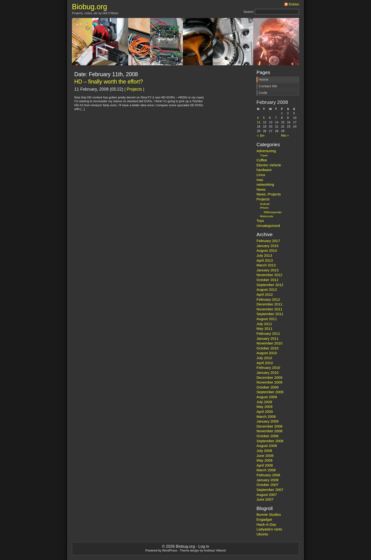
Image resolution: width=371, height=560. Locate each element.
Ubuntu (262, 534)
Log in (203, 546)
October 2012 (267, 280)
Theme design (189, 550)
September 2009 (269, 392)
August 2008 (266, 446)
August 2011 (266, 319)
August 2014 (266, 250)
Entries (294, 4)
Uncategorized (268, 226)
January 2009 (267, 421)
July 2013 (264, 255)
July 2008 (264, 451)
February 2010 (268, 368)
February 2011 (268, 333)
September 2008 (269, 441)
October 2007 (267, 485)
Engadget (264, 519)
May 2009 (264, 407)
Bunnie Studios (268, 514)
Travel (264, 155)
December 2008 (269, 426)
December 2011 (269, 304)
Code (263, 93)
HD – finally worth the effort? (108, 82)
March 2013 (266, 265)
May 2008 (264, 460)
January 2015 (267, 246)
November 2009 (269, 382)
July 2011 (264, 324)
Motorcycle (266, 216)
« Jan (260, 135)
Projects (134, 89)
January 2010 (267, 372)
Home (263, 79)
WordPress (169, 550)
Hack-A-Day (266, 524)
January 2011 (267, 338)
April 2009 (264, 412)
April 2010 (264, 363)
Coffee (261, 160)
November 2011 (269, 309)
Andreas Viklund (215, 550)
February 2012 (268, 299)
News (260, 189)
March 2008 (266, 470)
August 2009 (266, 397)
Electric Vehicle (268, 165)
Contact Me (268, 86)
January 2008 (267, 480)
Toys (260, 221)
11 (258, 122)
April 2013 (264, 260)
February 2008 (268, 475)
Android (264, 204)
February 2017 (268, 241)
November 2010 (269, 343)
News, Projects (268, 194)
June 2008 (265, 456)
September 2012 (269, 285)
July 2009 (264, 402)
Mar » (285, 135)
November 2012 (269, 275)
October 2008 (267, 436)
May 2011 (264, 328)
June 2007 (265, 499)
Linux (260, 175)
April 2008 (264, 465)
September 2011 (269, 314)
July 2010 (264, 358)
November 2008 (269, 431)
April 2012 (264, 294)
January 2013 (267, 270)
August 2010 (266, 353)
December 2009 (269, 377)
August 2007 (266, 495)
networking (265, 184)
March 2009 (266, 416)
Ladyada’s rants (269, 529)
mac (259, 180)
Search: (248, 11)
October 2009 (267, 387)
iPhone (264, 207)
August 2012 (266, 289)
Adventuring (266, 151)
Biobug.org (89, 7)
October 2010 (267, 348)
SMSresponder (273, 212)
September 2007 (269, 490)
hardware (264, 170)
